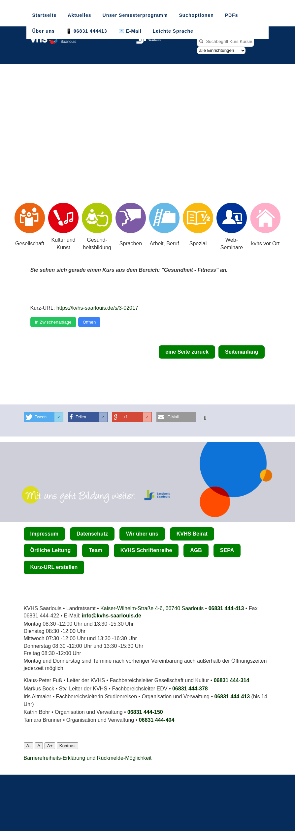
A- (28, 745)
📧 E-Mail (130, 31)
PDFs (231, 15)
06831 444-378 (190, 688)
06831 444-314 (231, 680)
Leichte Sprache (173, 31)
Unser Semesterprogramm (135, 15)
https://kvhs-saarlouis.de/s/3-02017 (97, 308)
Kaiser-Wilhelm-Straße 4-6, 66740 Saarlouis (152, 608)
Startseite (44, 15)
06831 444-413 (226, 608)
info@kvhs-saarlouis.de (111, 615)
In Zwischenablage (53, 322)
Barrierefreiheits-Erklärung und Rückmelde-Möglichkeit (88, 758)
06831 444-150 (145, 712)
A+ (50, 745)
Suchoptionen (196, 15)
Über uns (43, 31)
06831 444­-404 (157, 720)
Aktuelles (79, 15)
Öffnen (89, 322)
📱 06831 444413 (86, 31)
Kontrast (67, 745)
